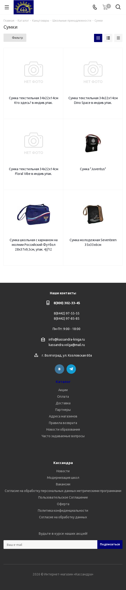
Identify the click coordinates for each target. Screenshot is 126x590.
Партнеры (63, 410)
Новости (63, 471)
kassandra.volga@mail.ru (67, 345)
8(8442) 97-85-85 (66, 318)
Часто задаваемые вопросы (63, 436)
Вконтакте (59, 369)
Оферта (63, 504)
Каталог (63, 382)
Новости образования (63, 429)
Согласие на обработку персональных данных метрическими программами (63, 491)
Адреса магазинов (63, 416)
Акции (63, 390)
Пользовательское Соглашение (63, 497)
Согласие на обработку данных (63, 517)
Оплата (63, 396)
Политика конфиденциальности (63, 510)
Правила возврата (63, 423)
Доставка (63, 403)
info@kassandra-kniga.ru (67, 339)
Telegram (71, 369)
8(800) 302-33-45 (67, 303)
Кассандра (63, 463)
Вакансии (63, 484)
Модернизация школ (63, 478)
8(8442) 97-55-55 (66, 313)
